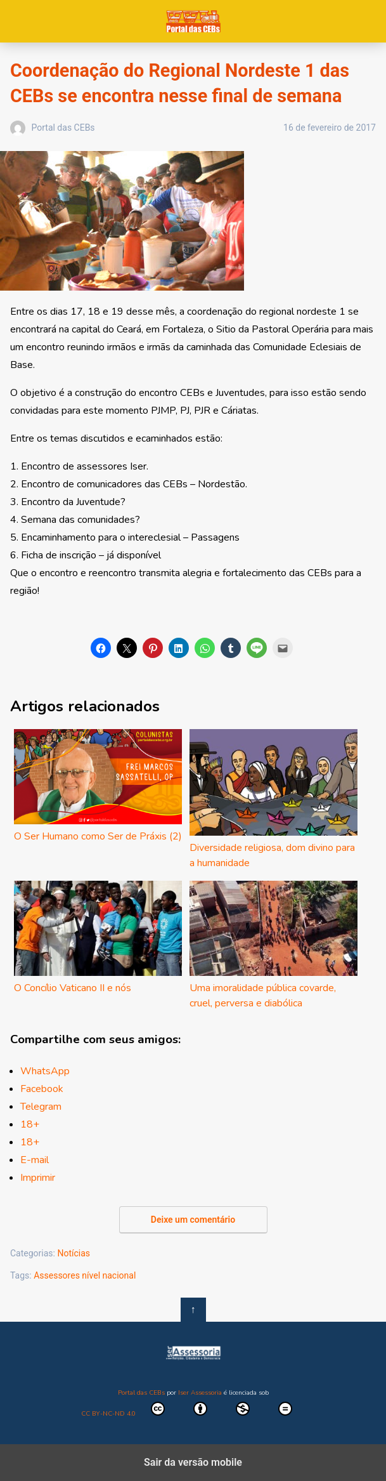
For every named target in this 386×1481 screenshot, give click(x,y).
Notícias (73, 1253)
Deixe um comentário (193, 1219)
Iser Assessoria (200, 1392)
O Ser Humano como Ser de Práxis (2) (98, 786)
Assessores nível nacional (85, 1275)
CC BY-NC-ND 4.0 (193, 1410)
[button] (101, 648)
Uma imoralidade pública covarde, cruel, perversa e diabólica (273, 945)
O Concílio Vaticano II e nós (98, 938)
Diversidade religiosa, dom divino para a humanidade (273, 799)
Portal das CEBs (193, 21)
